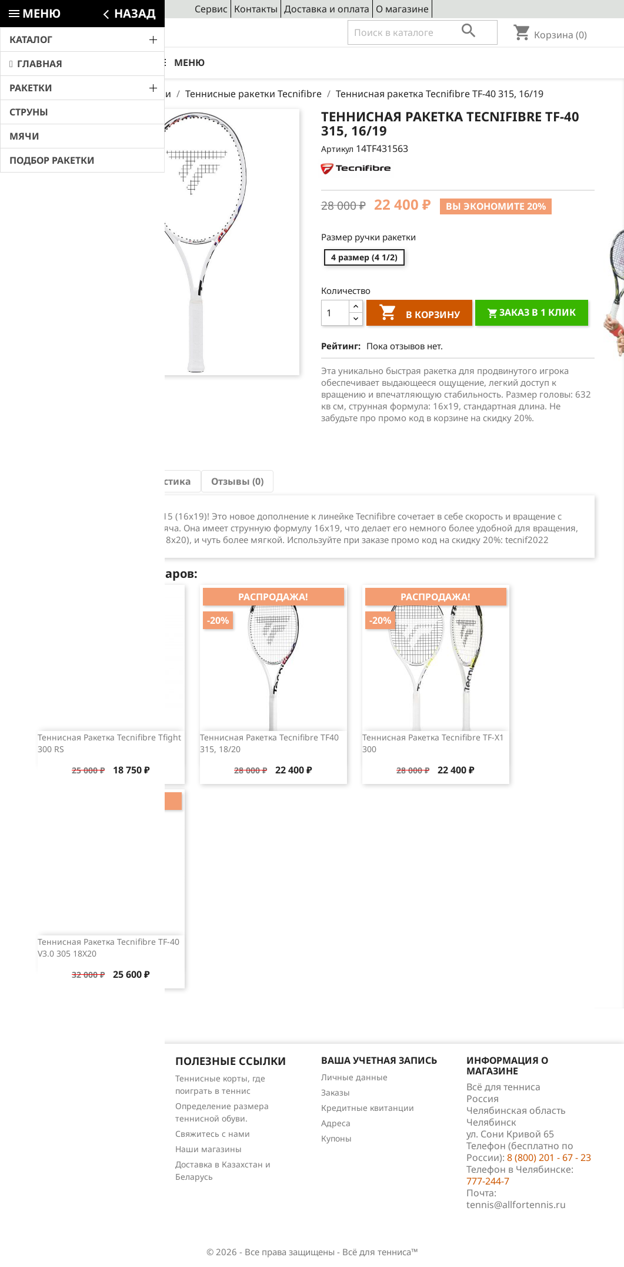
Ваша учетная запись (379, 1060)
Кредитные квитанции (367, 1107)
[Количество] (335, 313)
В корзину (419, 314)
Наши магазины (208, 1148)
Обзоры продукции (69, 1139)
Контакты (256, 8)
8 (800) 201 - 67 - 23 (116, 33)
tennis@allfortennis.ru (516, 1204)
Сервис (211, 8)
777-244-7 (487, 1181)
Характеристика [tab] (151, 481)
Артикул (337, 148)
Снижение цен (60, 1078)
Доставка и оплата (326, 8)
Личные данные (354, 1077)
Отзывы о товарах (67, 1124)
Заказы (335, 1092)
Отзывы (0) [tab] (237, 481)
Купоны (336, 1138)
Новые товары (59, 1093)
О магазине (402, 8)
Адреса (336, 1123)
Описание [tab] (67, 481)
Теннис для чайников (73, 1154)
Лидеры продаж (63, 1108)
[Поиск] (423, 32)
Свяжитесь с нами (212, 1133)
